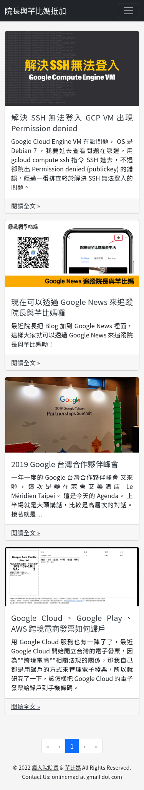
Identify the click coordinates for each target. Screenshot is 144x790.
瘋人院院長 (45, 767)
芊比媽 (73, 767)
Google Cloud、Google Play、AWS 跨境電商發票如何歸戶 (72, 623)
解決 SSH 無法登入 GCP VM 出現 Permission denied (72, 123)
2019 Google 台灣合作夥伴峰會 (64, 463)
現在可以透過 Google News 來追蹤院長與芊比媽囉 (72, 307)
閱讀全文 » (25, 205)
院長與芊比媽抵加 (35, 10)
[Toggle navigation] (128, 10)
